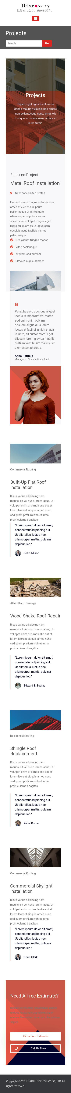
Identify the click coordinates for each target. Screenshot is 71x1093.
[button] (35, 1036)
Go (47, 43)
